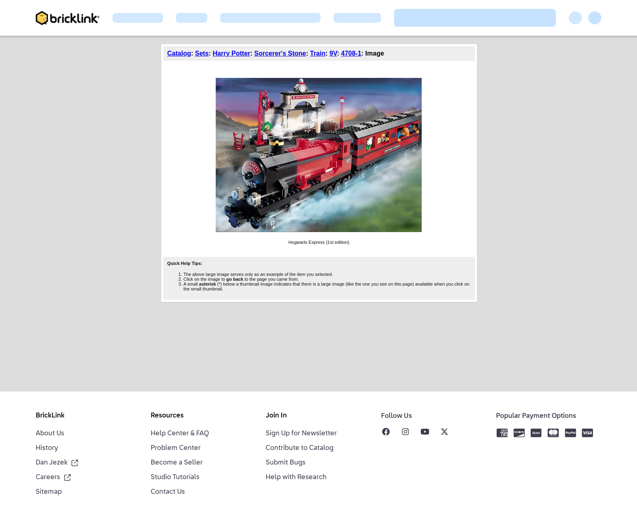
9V (333, 53)
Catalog (179, 53)
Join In (276, 416)
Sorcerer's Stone (280, 53)
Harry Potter (231, 53)
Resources (167, 416)
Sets (202, 53)
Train (317, 53)
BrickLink (50, 416)
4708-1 (351, 53)
